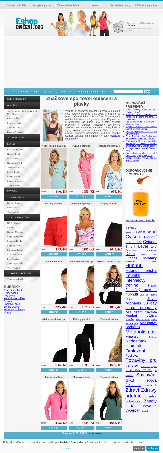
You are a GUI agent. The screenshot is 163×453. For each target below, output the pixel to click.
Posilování (9, 295)
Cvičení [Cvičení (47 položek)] (134, 236)
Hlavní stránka (21, 91)
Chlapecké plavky (15, 149)
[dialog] (81, 446)
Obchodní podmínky (87, 91)
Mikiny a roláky (15, 250)
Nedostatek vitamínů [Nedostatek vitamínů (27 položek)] (136, 343)
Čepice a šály (13, 118)
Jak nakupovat (63, 91)
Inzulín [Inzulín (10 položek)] (152, 285)
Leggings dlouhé (15, 236)
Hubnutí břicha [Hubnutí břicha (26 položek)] (141, 270)
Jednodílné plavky (15, 167)
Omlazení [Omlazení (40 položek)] (135, 350)
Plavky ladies (13, 176)
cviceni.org (95, 433)
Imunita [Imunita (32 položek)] (133, 275)
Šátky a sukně (14, 185)
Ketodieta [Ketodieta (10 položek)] (151, 311)
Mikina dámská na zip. (81, 261)
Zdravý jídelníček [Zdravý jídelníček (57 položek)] (141, 392)
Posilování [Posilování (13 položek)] (133, 355)
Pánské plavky (13, 172)
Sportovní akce (12, 304)
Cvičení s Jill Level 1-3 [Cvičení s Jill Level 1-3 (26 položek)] (141, 244)
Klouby (7, 312)
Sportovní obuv (14, 127)
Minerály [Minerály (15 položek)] (132, 336)
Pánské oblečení (14, 254)
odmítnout (138, 448)
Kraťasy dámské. (54, 203)
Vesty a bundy (14, 268)
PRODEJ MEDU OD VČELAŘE (142, 219)
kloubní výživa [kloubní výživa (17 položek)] (141, 315)
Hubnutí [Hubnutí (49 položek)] (134, 265)
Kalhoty (11, 227)
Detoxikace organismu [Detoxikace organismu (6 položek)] (141, 250)
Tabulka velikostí (42, 91)
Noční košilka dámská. (54, 146)
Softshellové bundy (120, 5)
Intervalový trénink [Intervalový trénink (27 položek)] (135, 282)
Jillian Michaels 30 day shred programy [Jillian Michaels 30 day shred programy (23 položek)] (141, 303)
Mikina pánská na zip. (53, 319)
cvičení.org (29, 23)
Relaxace (9, 301)
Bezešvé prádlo (14, 203)
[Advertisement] (81, 61)
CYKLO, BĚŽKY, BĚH (17, 99)
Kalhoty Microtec (15, 232)
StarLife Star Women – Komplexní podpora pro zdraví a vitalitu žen (141, 117)
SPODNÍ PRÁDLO (15, 197)
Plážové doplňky (15, 181)
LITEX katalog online (146, 5)
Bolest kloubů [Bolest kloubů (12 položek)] (146, 232)
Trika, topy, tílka (15, 263)
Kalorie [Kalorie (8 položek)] (138, 311)
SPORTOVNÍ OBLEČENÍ (18, 217)
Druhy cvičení (11, 293)
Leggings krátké (14, 241)
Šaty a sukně (13, 259)
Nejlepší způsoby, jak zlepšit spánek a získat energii (141, 127)
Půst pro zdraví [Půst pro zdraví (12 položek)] (139, 370)
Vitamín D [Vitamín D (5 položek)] (151, 385)
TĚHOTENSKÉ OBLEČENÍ (19, 273)
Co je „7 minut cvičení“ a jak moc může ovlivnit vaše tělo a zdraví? (141, 137)
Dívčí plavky (13, 158)
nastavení (67, 448)
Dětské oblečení (14, 223)
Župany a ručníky (15, 132)
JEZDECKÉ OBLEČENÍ (17, 137)
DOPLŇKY (12, 105)
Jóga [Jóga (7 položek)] (128, 311)
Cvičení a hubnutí (13, 290)
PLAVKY (11, 144)
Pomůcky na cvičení (14, 298)
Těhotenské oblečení (68, 5)
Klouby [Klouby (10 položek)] (130, 319)
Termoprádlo (13, 212)
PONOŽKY (12, 191)
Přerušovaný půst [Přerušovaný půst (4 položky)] (149, 367)
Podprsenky (12, 207)
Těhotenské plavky (15, 279)
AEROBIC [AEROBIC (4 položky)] (130, 232)
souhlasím (153, 448)
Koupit (54, 196)
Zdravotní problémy (14, 309)
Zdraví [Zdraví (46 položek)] (132, 390)
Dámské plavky (14, 154)
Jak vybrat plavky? (42, 5)
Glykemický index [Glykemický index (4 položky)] (141, 261)
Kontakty (107, 91)
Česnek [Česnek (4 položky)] (145, 411)
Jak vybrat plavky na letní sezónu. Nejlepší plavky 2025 (141, 154)
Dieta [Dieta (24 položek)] (130, 253)
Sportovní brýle (14, 123)
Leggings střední (15, 245)
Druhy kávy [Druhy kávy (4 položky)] (149, 254)
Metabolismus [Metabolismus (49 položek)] (141, 331)
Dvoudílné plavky (15, 163)
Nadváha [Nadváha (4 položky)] (153, 337)
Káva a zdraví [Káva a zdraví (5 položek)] (143, 319)
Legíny (94, 5)
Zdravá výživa (11, 306)
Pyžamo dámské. (82, 146)
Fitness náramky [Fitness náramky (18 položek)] (141, 258)
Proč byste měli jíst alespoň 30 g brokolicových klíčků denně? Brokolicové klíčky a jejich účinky (141, 143)
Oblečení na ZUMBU (16, 5)
